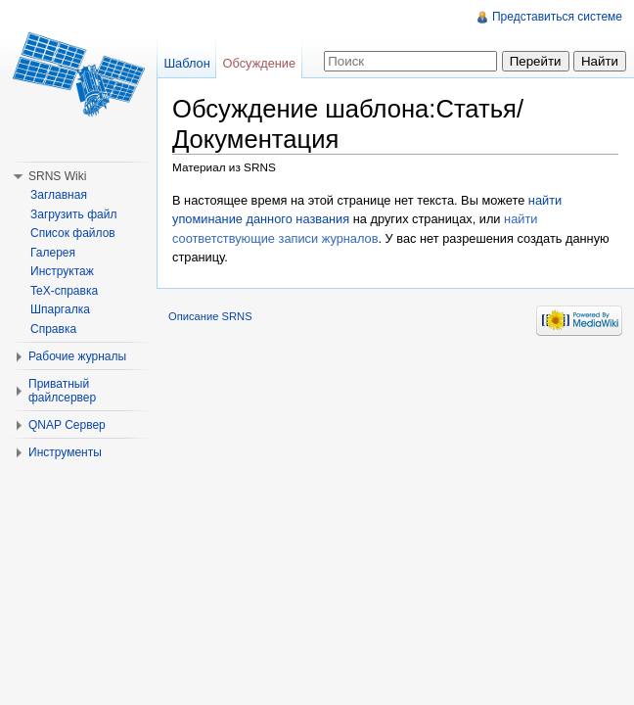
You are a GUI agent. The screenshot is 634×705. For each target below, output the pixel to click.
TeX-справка (64, 291)
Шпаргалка (60, 309)
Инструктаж (62, 271)
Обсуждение (259, 63)
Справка (53, 329)
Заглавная (58, 195)
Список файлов (72, 233)
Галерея (52, 252)
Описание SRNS (210, 316)
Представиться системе (557, 17)
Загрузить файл (73, 214)
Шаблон (186, 63)
